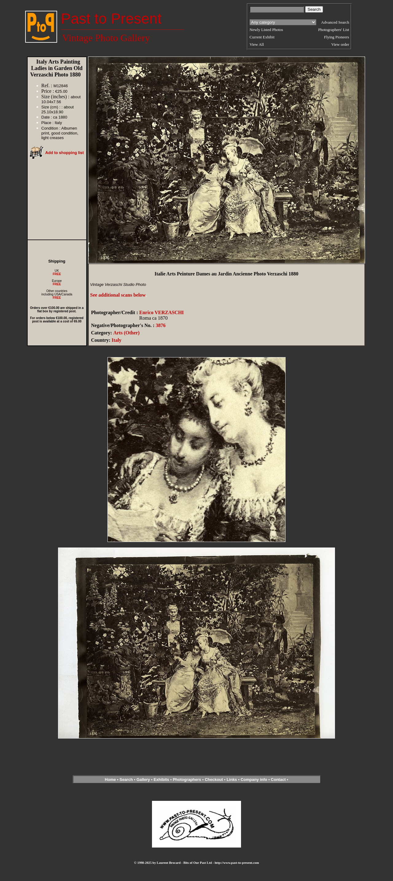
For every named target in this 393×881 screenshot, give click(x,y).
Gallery (143, 779)
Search (126, 779)
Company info (254, 779)
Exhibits (161, 779)
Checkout (214, 779)
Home (110, 779)
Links (232, 779)
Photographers (187, 779)
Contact (278, 779)
